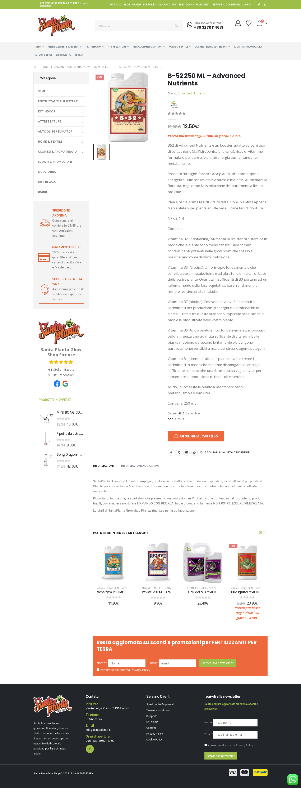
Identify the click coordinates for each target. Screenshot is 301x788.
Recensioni (63, 375)
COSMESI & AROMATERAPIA (211, 46)
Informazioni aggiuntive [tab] (140, 466)
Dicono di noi (167, 4)
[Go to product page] (46, 417)
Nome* (102, 663)
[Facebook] (259, 4)
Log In (247, 4)
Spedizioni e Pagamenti (160, 704)
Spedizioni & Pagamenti (194, 4)
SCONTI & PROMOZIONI (247, 46)
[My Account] (238, 23)
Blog (127, 4)
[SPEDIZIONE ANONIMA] (44, 223)
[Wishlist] (249, 23)
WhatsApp (265, 4)
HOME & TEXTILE (178, 46)
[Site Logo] (57, 25)
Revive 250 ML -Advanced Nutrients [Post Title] (169, 592)
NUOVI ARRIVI (43, 55)
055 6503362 (94, 719)
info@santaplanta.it (98, 729)
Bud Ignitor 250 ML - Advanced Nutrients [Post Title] (262, 592)
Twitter (179, 452)
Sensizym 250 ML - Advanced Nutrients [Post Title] (127, 592)
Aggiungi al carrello (199, 436)
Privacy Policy (140, 670)
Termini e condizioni (158, 710)
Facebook (171, 452)
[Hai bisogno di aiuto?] (205, 25)
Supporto (149, 4)
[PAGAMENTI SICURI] (44, 257)
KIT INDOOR (94, 46)
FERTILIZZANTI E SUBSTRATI (64, 46)
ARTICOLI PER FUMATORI (147, 46)
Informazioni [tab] (103, 466)
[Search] (176, 25)
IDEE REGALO (63, 55)
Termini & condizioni (227, 4)
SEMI (38, 46)
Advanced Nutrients (192, 93)
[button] (260, 532)
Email (186, 452)
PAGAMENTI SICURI (66, 247)
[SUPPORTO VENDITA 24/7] (44, 289)
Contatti (151, 727)
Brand (136, 4)
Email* (153, 663)
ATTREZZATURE (117, 46)
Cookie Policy (154, 739)
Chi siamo (115, 4)
